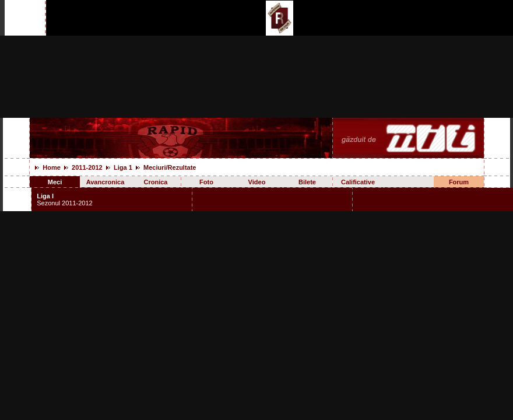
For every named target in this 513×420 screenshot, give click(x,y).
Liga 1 (123, 167)
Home (52, 167)
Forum (459, 182)
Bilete (307, 182)
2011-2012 (87, 167)
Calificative (358, 182)
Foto (206, 182)
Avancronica (105, 182)
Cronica (156, 182)
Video (257, 182)
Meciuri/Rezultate (169, 167)
